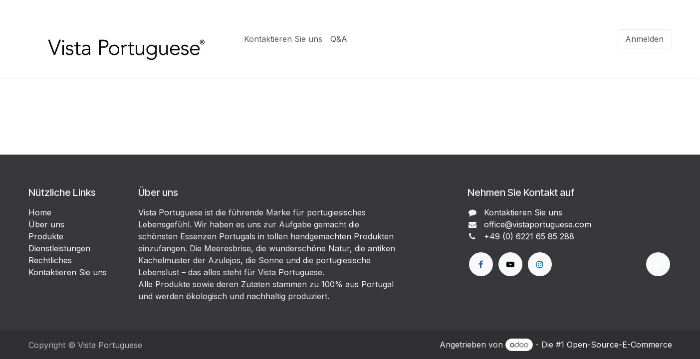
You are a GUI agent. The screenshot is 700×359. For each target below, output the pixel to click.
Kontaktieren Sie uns (67, 272)
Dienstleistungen (59, 248)
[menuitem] (283, 39)
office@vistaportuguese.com (537, 224)
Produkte (45, 236)
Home (39, 212)
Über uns (46, 224)
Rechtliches (50, 260)
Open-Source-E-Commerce (619, 345)
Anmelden (644, 39)
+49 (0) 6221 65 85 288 (529, 236)
